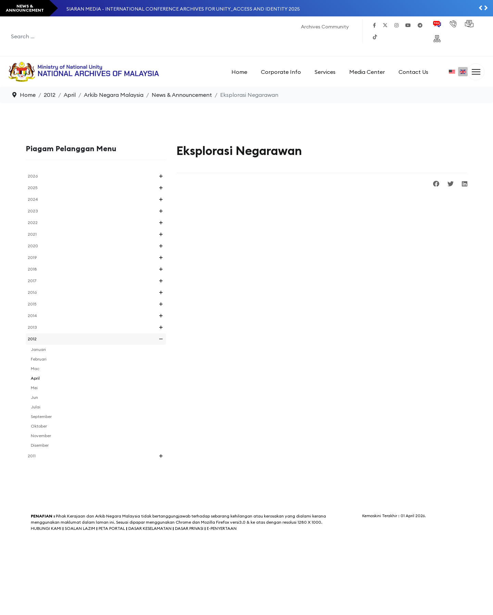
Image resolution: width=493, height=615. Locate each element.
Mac (35, 368)
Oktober (39, 426)
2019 (32, 257)
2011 (32, 455)
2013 (32, 327)
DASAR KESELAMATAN (150, 528)
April (35, 378)
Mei (34, 387)
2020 (33, 245)
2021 (32, 234)
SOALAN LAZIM (80, 528)
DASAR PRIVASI (189, 528)
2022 (33, 222)
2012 (32, 338)
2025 (32, 187)
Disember (40, 445)
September (41, 416)
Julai (35, 406)
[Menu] (475, 71)
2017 (32, 280)
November (41, 435)
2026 (33, 176)
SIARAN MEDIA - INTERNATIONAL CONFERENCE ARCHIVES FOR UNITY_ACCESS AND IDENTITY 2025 (183, 8)
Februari (39, 359)
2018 (32, 269)
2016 (32, 292)
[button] (161, 176)
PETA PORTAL (112, 528)
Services (325, 71)
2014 (32, 315)
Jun (34, 397)
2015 (32, 303)
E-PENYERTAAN (222, 528)
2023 (33, 210)
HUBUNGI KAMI (46, 528)
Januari (38, 349)
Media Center (367, 71)
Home (239, 71)
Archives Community (325, 27)
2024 (33, 199)
